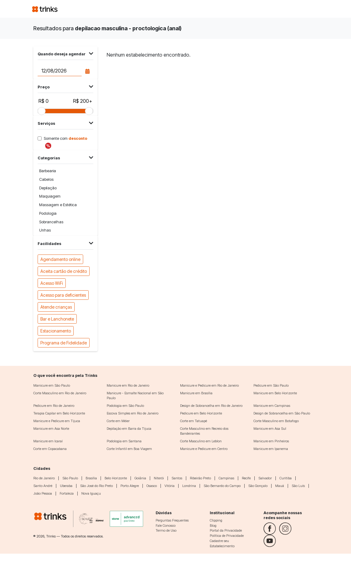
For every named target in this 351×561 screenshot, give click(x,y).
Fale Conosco (166, 525)
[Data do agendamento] (59, 71)
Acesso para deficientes (63, 295)
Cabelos (46, 179)
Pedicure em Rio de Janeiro (53, 405)
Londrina (189, 486)
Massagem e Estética (58, 204)
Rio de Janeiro (44, 478)
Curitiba (285, 478)
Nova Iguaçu (91, 493)
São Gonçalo (258, 486)
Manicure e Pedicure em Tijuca (56, 421)
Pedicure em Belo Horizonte (201, 413)
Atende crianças (56, 307)
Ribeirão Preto (200, 478)
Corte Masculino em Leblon (201, 441)
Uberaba (66, 486)
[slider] (42, 111)
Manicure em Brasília (196, 393)
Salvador (265, 478)
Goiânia (140, 478)
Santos (177, 478)
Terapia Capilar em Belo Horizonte (59, 413)
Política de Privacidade (227, 535)
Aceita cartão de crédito (63, 271)
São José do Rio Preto (96, 486)
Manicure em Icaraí (48, 441)
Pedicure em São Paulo (271, 385)
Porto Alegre (129, 486)
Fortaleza (67, 493)
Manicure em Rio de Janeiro (128, 385)
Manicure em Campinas (271, 405)
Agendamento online (60, 259)
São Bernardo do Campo (222, 486)
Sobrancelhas (51, 222)
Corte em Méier (118, 421)
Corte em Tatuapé (193, 421)
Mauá (279, 486)
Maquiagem (50, 196)
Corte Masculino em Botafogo (276, 421)
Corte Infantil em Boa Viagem (129, 449)
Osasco (151, 486)
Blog (213, 525)
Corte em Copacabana (50, 449)
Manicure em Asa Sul (269, 428)
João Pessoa (42, 493)
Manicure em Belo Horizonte (275, 393)
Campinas (226, 478)
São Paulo (70, 478)
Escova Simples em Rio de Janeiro (132, 413)
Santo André (42, 486)
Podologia (48, 213)
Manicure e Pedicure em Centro (203, 449)
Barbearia (47, 171)
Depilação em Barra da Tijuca (129, 428)
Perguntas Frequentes (172, 520)
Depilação (48, 188)
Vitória (169, 486)
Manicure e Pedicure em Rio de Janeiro (209, 385)
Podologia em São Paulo (125, 405)
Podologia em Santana (124, 441)
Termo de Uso (166, 530)
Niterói (159, 478)
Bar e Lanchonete (57, 318)
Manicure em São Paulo (51, 385)
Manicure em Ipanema (270, 449)
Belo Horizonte (116, 478)
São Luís (298, 486)
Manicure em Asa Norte (51, 428)
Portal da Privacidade (226, 530)
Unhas (45, 230)
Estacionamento (55, 330)
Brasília (91, 478)
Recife (246, 478)
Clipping (216, 520)
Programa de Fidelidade (63, 342)
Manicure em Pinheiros (271, 441)
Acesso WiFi (51, 283)
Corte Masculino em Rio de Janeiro (59, 393)
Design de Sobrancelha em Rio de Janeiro (211, 405)
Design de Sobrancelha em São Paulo (281, 413)
